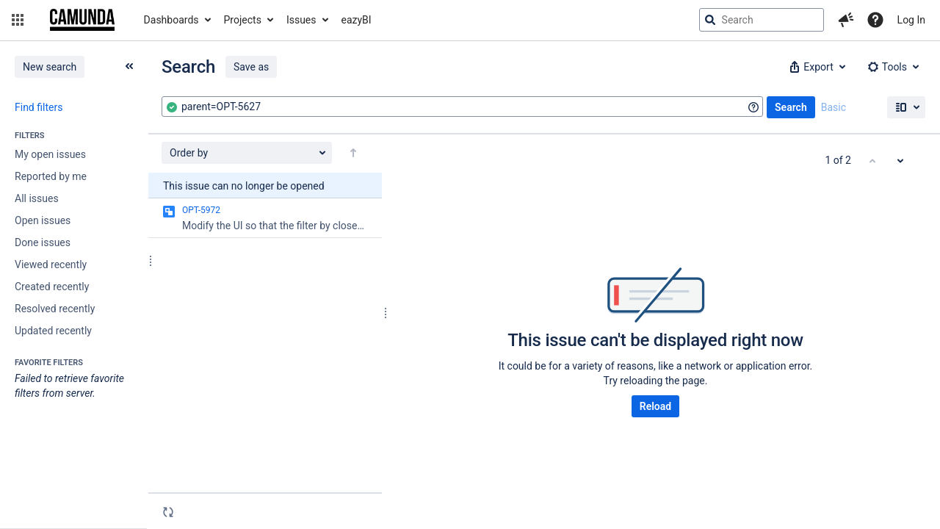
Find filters (38, 107)
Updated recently (53, 331)
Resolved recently (55, 308)
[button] (17, 20)
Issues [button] (301, 20)
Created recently (52, 286)
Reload (655, 406)
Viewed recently (51, 264)
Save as (251, 67)
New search (49, 67)
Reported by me (51, 176)
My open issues (50, 154)
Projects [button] (242, 20)
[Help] (875, 20)
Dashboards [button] (171, 20)
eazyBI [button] (356, 20)
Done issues (42, 242)
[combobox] (462, 106)
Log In (911, 20)
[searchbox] (761, 20)
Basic (833, 107)
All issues (37, 198)
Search (791, 107)
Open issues (42, 220)
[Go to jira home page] (82, 20)
